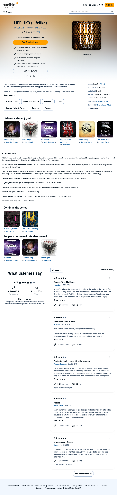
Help (85, 5)
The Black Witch (103, 139)
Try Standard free (30, 42)
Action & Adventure (31, 101)
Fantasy (48, 108)
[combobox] (91, 11)
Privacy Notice (77, 486)
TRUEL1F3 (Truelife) (30, 229)
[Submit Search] (112, 11)
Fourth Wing (83, 139)
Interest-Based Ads (91, 486)
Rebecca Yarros (86, 142)
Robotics (47, 101)
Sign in (109, 5)
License (104, 486)
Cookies (39, 488)
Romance (35, 108)
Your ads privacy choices (53, 488)
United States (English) (73, 488)
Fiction (59, 101)
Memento (45, 139)
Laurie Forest (104, 142)
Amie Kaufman (11, 142)
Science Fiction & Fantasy (16, 108)
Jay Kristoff (29, 142)
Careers (50, 486)
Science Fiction (12, 101)
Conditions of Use (63, 486)
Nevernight (26, 139)
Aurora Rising (9, 139)
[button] (27, 76)
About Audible (40, 486)
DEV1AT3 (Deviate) (11, 229)
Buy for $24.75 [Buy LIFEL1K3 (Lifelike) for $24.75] (30, 71)
